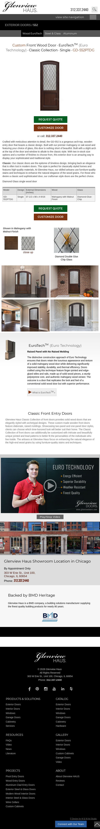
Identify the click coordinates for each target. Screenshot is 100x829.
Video (9, 744)
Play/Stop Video (50, 516)
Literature (11, 753)
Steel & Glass (53, 33)
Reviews (60, 780)
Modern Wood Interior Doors (20, 793)
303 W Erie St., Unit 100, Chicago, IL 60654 (19, 574)
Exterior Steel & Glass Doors (21, 789)
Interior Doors (13, 708)
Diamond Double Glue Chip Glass (66, 244)
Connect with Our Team (71, 824)
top (97, 824)
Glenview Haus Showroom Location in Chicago (47, 561)
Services (10, 726)
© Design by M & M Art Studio (83, 819)
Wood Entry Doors (15, 780)
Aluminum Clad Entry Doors (20, 785)
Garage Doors (13, 717)
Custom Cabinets (65, 753)
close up (28, 245)
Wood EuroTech (32, 33)
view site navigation (70, 17)
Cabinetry (11, 721)
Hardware (61, 726)
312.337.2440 (79, 9)
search (94, 9)
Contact (60, 785)
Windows (10, 713)
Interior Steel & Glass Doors (20, 797)
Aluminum (70, 33)
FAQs (9, 740)
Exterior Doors (18, 25)
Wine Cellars (12, 802)
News (9, 749)
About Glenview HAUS (67, 776)
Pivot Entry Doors (15, 776)
